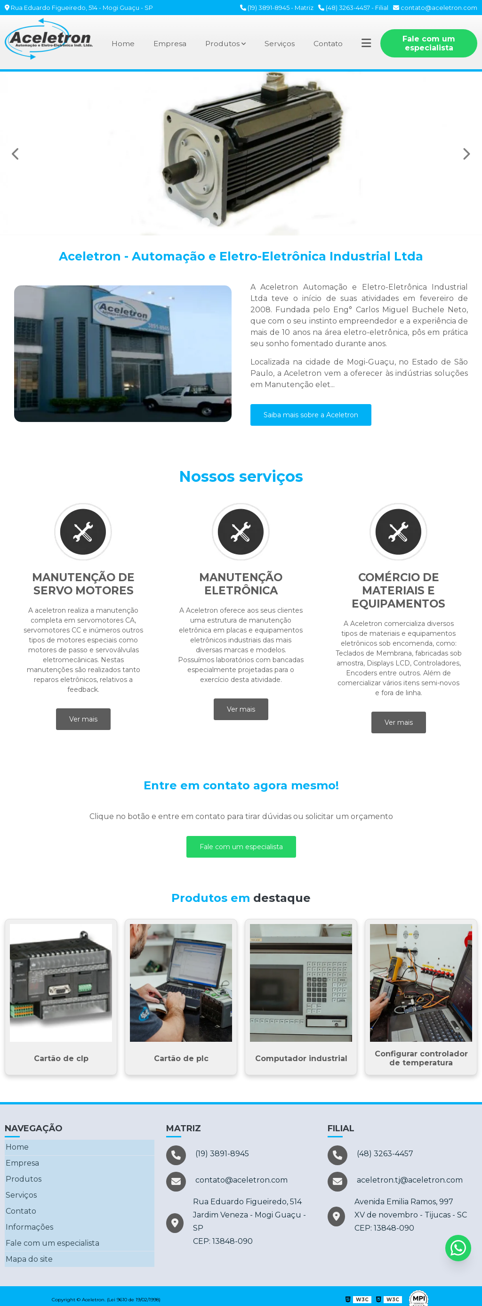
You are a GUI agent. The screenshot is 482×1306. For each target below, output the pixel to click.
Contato (330, 43)
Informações (28, 1222)
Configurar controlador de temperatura (421, 1058)
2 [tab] (220, 223)
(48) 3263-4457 (370, 1155)
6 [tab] (276, 223)
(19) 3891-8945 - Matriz (276, 7)
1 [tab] (205, 223)
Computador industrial (301, 1058)
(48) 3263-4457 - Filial (353, 7)
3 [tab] (234, 223)
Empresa (169, 43)
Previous (16, 154)
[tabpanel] (241, 153)
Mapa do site (28, 1252)
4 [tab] (248, 223)
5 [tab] (262, 223)
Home (122, 43)
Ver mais (83, 719)
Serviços (281, 43)
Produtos (223, 43)
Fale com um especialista (430, 43)
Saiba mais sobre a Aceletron (311, 415)
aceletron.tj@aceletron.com (395, 1182)
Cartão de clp (61, 1058)
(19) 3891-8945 (207, 1155)
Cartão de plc (181, 1058)
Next (466, 154)
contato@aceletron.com (435, 7)
